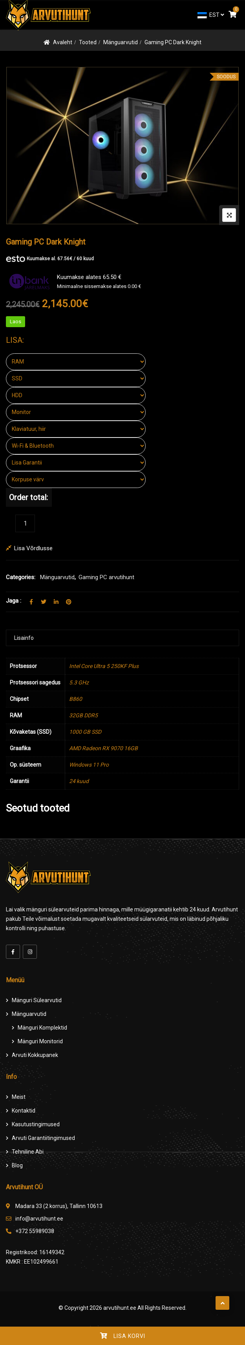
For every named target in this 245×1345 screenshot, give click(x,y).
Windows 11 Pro (89, 765)
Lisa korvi (129, 1336)
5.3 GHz (79, 682)
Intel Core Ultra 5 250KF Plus (104, 666)
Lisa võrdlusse (33, 548)
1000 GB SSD (85, 732)
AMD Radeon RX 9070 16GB (103, 748)
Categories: (20, 577)
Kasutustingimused (36, 1124)
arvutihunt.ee (119, 1308)
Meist (19, 1097)
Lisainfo (24, 638)
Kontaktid (23, 1110)
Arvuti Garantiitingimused (43, 1138)
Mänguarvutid (120, 42)
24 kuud (79, 781)
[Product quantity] (25, 523)
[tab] (122, 638)
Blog (17, 1165)
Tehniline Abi (28, 1152)
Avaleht (62, 42)
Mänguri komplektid (42, 1028)
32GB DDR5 (83, 715)
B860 (75, 699)
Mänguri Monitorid (40, 1041)
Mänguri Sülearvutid (37, 1000)
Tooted (88, 42)
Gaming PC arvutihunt (106, 577)
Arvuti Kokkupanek (35, 1055)
